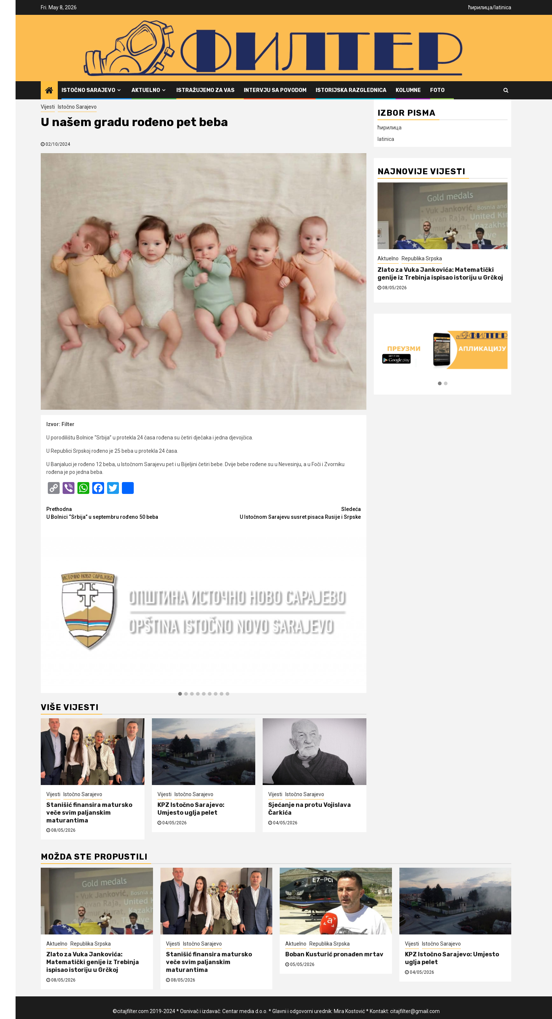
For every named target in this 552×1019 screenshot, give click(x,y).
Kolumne (408, 90)
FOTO (437, 90)
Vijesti (48, 107)
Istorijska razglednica (351, 90)
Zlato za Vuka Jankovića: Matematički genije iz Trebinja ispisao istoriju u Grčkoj (440, 273)
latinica (503, 7)
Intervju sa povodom (275, 90)
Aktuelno (146, 90)
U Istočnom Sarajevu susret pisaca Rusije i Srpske (282, 512)
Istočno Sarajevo (88, 90)
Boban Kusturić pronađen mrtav (334, 954)
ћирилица (480, 7)
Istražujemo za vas (205, 90)
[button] (180, 694)
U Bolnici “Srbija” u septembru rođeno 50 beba (125, 512)
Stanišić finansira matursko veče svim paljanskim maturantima (89, 812)
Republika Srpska (422, 258)
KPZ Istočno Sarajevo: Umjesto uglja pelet (191, 808)
